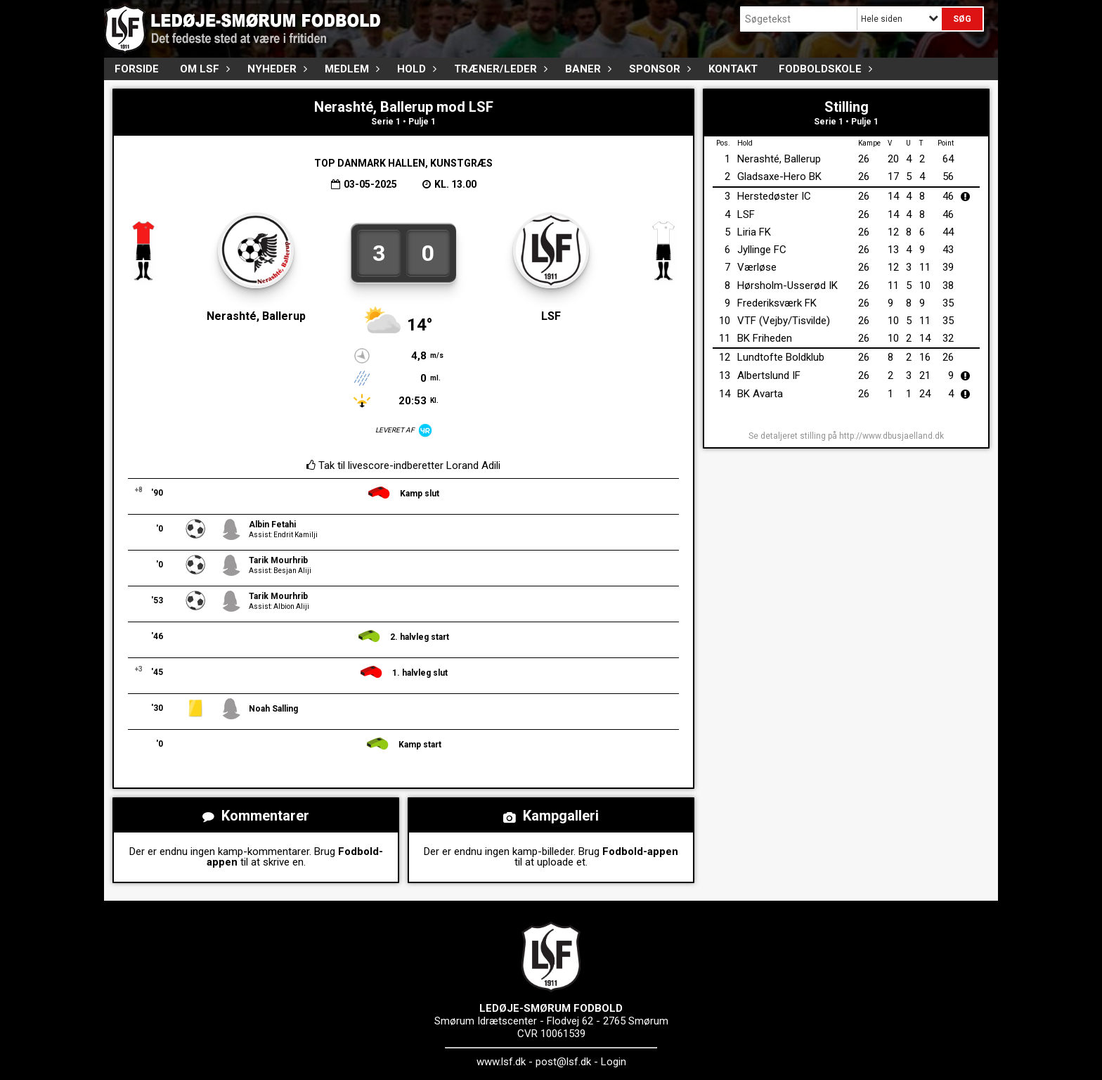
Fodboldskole (824, 69)
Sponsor (658, 69)
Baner (586, 69)
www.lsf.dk (501, 1061)
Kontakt (733, 69)
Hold (415, 69)
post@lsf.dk (563, 1061)
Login (613, 1061)
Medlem (350, 69)
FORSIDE (137, 69)
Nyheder (275, 69)
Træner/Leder (499, 69)
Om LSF (203, 69)
